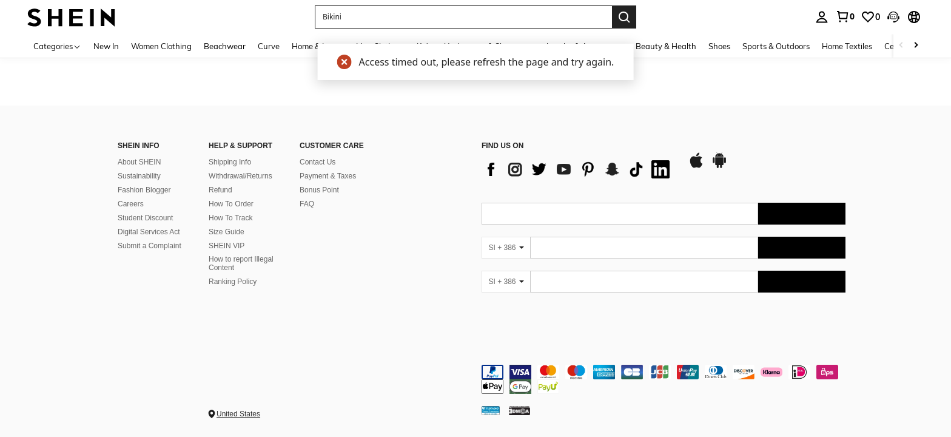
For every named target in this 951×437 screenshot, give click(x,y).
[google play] (719, 166)
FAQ (307, 204)
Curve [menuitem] (269, 46)
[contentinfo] (663, 379)
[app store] (696, 166)
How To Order (231, 204)
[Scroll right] (916, 46)
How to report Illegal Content (241, 263)
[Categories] (57, 46)
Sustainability (139, 176)
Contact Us (317, 162)
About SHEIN (139, 162)
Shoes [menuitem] (719, 46)
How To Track (230, 218)
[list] (579, 169)
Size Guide (226, 232)
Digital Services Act (149, 232)
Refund (220, 190)
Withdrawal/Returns (240, 176)
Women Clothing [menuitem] (161, 46)
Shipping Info (230, 162)
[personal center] (822, 17)
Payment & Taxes (328, 176)
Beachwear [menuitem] (225, 46)
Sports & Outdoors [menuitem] (776, 46)
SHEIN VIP (226, 246)
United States (238, 414)
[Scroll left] (901, 46)
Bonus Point (319, 190)
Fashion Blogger (144, 190)
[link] (845, 16)
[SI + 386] (506, 248)
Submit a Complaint (149, 246)
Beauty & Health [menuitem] (666, 46)
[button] (893, 17)
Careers (131, 204)
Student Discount (145, 218)
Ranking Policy (233, 281)
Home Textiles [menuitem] (847, 46)
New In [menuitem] (106, 46)
